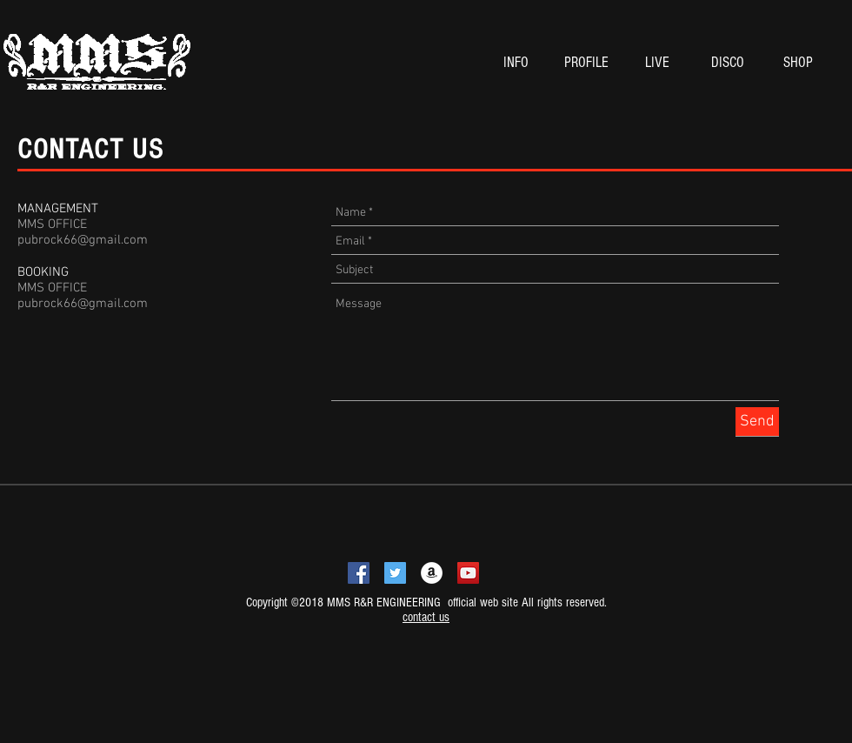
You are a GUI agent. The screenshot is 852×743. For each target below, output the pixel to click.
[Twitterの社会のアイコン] (395, 573)
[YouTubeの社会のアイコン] (468, 573)
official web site (481, 602)
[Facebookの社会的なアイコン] (358, 573)
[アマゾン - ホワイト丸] (432, 573)
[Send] (757, 421)
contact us (426, 617)
